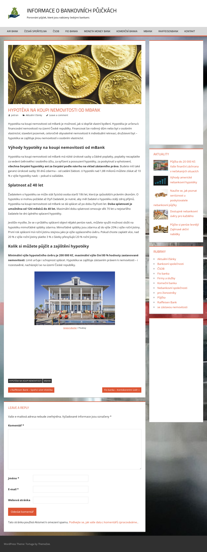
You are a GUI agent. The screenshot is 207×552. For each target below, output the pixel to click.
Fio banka (163, 273)
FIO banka (71, 31)
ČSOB (56, 31)
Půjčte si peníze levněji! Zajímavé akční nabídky (184, 229)
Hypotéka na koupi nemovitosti (25, 380)
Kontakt (189, 31)
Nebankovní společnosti (172, 288)
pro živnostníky (166, 293)
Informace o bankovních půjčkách (76, 10)
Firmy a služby (166, 278)
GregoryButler (70, 327)
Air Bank (12, 31)
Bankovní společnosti (170, 264)
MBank (148, 31)
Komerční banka (126, 31)
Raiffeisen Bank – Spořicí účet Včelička (32, 390)
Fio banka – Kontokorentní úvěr (121, 390)
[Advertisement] (74, 354)
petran (14, 115)
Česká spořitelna (35, 31)
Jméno (13, 478)
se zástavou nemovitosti (172, 307)
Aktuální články (34, 115)
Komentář (16, 425)
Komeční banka (167, 283)
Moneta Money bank (97, 31)
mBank (47, 380)
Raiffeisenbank (168, 31)
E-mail (13, 489)
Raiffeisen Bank (167, 302)
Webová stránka (19, 500)
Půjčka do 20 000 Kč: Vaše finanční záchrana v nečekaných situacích (184, 166)
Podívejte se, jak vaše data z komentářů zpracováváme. (103, 522)
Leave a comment (58, 115)
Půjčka (161, 297)
